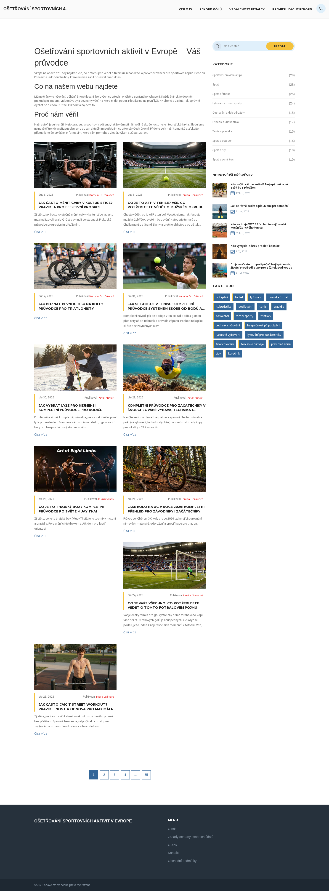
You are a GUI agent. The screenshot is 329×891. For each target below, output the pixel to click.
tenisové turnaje (252, 344)
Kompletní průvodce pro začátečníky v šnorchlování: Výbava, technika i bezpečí (166, 407)
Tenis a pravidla (222, 131)
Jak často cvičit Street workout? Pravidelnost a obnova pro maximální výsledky (76, 706)
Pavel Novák (106, 397)
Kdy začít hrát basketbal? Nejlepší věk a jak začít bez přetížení (259, 186)
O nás (172, 829)
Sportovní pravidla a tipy (227, 75)
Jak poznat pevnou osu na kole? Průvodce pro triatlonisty (71, 306)
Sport (215, 84)
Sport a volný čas (223, 159)
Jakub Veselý (106, 499)
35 (146, 774)
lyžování (255, 297)
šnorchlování (225, 344)
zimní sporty (244, 316)
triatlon (266, 316)
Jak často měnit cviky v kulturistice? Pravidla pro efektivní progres (76, 205)
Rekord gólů (210, 9)
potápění (222, 297)
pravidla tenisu (281, 344)
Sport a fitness (221, 94)
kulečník (234, 353)
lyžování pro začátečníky (264, 334)
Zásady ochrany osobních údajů (190, 837)
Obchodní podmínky (182, 861)
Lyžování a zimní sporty (227, 103)
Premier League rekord (292, 9)
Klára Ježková (105, 696)
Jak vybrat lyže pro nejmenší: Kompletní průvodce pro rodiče (70, 407)
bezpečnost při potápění (263, 325)
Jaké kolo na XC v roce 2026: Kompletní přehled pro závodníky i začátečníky (166, 509)
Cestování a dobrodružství (228, 112)
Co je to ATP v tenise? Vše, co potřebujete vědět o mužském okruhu (166, 205)
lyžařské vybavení (228, 334)
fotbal (239, 297)
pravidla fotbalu (279, 297)
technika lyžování (228, 325)
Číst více (40, 232)
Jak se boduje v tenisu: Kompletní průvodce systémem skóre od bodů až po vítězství (166, 306)
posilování (245, 306)
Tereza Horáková (192, 195)
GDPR (172, 845)
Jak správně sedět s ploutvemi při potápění (259, 206)
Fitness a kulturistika (225, 122)
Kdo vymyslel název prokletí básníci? (255, 246)
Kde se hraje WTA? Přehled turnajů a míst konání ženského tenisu (258, 226)
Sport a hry (219, 150)
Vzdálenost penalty (247, 9)
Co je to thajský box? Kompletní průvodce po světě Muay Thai (71, 509)
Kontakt (173, 853)
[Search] (321, 8)
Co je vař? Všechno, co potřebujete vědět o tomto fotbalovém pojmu (163, 605)
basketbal (222, 316)
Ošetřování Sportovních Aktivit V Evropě (37, 9)
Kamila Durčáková (101, 195)
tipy (218, 353)
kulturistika (223, 306)
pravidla (279, 306)
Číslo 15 (185, 9)
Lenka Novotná (193, 595)
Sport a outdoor (222, 140)
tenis (263, 306)
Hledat (280, 46)
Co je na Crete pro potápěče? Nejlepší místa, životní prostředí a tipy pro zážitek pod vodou (261, 266)
